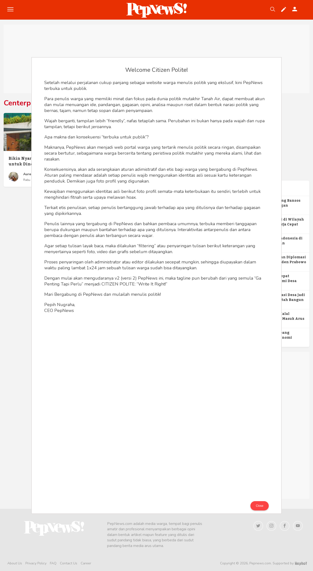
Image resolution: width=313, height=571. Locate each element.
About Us (14, 563)
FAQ (53, 563)
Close (259, 506)
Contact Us (68, 563)
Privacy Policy (35, 563)
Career (86, 563)
